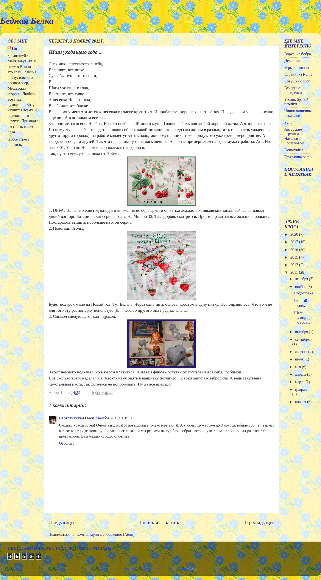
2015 (294, 257)
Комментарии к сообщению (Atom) (105, 534)
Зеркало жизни (296, 67)
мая (298, 367)
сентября (302, 339)
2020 (294, 234)
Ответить (66, 443)
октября (302, 332)
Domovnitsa (293, 150)
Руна (288, 122)
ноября (301, 286)
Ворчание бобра (297, 54)
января (301, 402)
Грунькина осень (298, 157)
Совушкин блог (297, 81)
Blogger (193, 568)
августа (301, 351)
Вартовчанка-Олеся (76, 418)
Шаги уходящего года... (303, 317)
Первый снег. (300, 303)
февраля (302, 389)
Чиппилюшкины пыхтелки (298, 113)
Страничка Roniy (298, 74)
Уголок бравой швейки (296, 101)
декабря (302, 279)
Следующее (62, 522)
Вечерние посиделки (293, 90)
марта (300, 382)
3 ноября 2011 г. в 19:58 (114, 418)
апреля (301, 374)
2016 (294, 250)
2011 (294, 272)
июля (299, 359)
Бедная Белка (27, 21)
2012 (294, 265)
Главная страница (160, 522)
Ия (14, 48)
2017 (294, 242)
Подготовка (303, 293)
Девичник (292, 60)
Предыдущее (260, 522)
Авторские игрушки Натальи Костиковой (294, 136)
